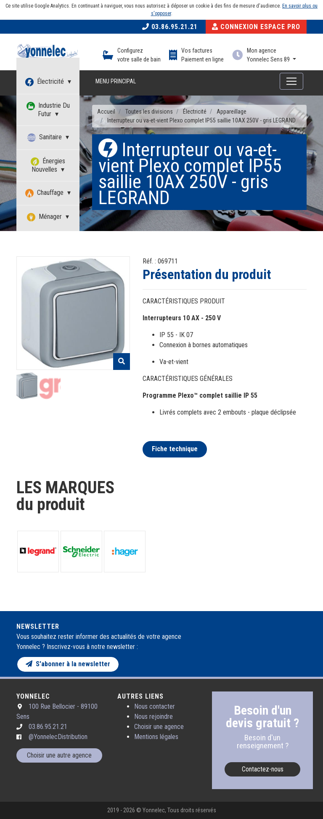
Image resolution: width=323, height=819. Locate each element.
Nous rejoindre (153, 717)
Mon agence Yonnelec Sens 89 (269, 55)
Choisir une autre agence (59, 755)
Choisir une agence (159, 727)
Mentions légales (156, 737)
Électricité (45, 81)
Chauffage (45, 193)
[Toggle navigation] (291, 81)
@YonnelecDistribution (58, 737)
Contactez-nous (262, 769)
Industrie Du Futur (48, 109)
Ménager (45, 217)
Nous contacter (154, 706)
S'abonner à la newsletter (68, 664)
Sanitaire (45, 137)
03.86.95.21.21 (170, 26)
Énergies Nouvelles (48, 165)
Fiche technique (175, 449)
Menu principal (115, 81)
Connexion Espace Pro (256, 27)
